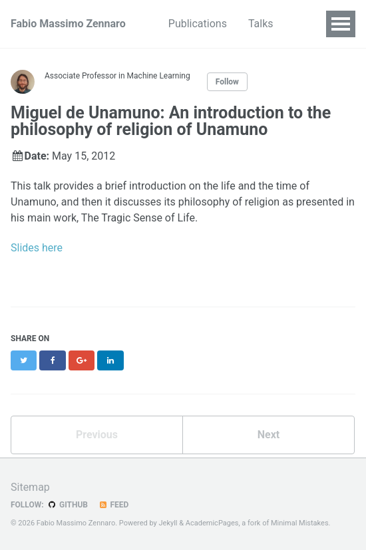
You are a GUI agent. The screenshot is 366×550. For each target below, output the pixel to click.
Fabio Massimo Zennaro (68, 23)
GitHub (67, 504)
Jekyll (167, 523)
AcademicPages (212, 523)
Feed (113, 504)
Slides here (37, 247)
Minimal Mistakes (300, 523)
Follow (227, 81)
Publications (197, 23)
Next (268, 434)
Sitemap (30, 487)
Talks (261, 23)
